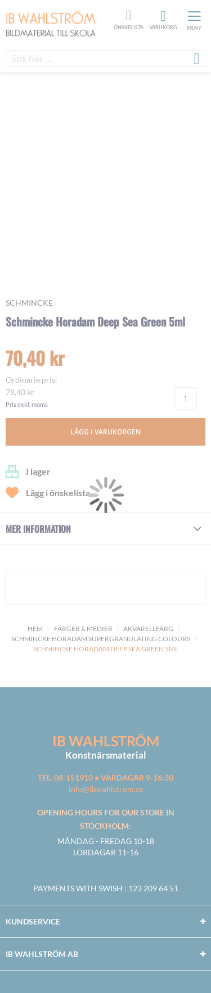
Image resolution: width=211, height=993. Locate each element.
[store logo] (58, 24)
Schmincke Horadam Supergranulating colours (100, 638)
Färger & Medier (83, 628)
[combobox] (105, 58)
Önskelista (127, 15)
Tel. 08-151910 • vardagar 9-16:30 (105, 777)
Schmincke (29, 302)
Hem (35, 628)
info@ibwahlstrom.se (106, 789)
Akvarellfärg (148, 628)
